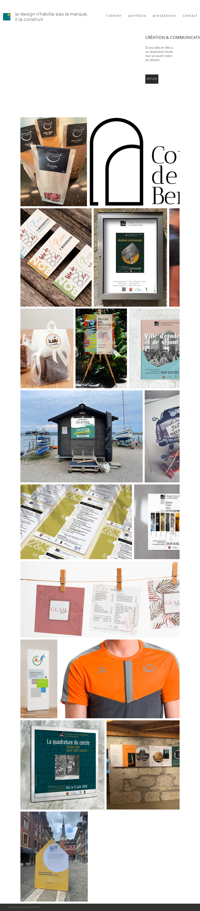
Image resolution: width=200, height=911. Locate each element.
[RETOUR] (151, 79)
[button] (70, 72)
